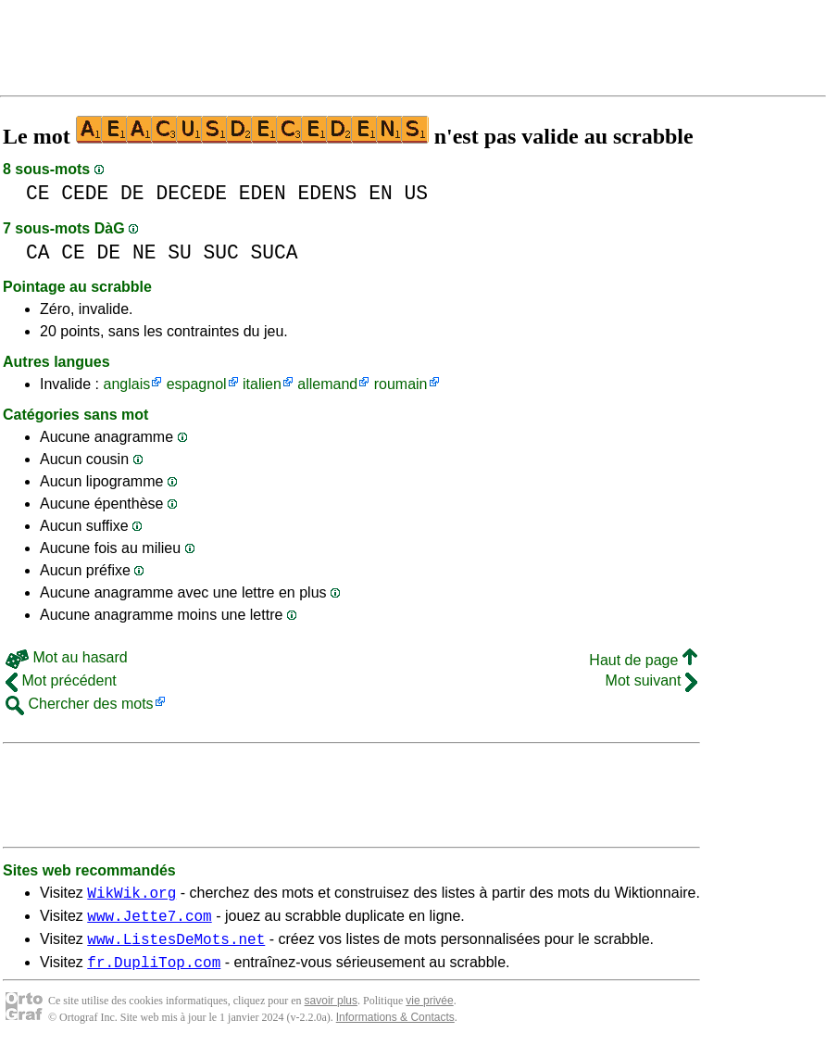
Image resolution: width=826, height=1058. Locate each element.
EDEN (262, 193)
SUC (220, 252)
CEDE (84, 193)
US (416, 193)
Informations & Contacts (395, 1028)
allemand (327, 384)
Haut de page (643, 660)
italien (262, 384)
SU (180, 252)
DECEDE (191, 193)
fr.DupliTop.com (153, 973)
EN (381, 193)
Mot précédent (61, 680)
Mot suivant (651, 680)
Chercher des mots (80, 704)
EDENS (327, 193)
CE (38, 193)
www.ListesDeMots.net (176, 947)
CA (38, 252)
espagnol (197, 384)
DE (132, 193)
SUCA (274, 252)
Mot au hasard (67, 657)
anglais (126, 384)
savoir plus (331, 1011)
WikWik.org (131, 895)
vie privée (429, 1011)
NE (144, 252)
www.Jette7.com (149, 921)
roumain (401, 384)
